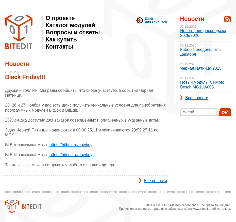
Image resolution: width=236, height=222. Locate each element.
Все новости (155, 181)
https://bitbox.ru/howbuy (70, 145)
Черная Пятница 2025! (201, 68)
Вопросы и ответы (73, 32)
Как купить (61, 39)
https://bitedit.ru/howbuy (70, 155)
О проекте (60, 18)
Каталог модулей (70, 25)
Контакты (59, 46)
